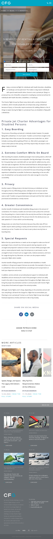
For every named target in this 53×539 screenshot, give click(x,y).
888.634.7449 (45, 405)
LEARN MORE (8, 445)
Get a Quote (26, 74)
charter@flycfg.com (36, 507)
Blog (12, 11)
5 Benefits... (24, 11)
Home (3, 11)
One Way (10, 61)
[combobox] (15, 65)
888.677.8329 (35, 505)
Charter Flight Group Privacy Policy (33, 536)
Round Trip (25, 61)
